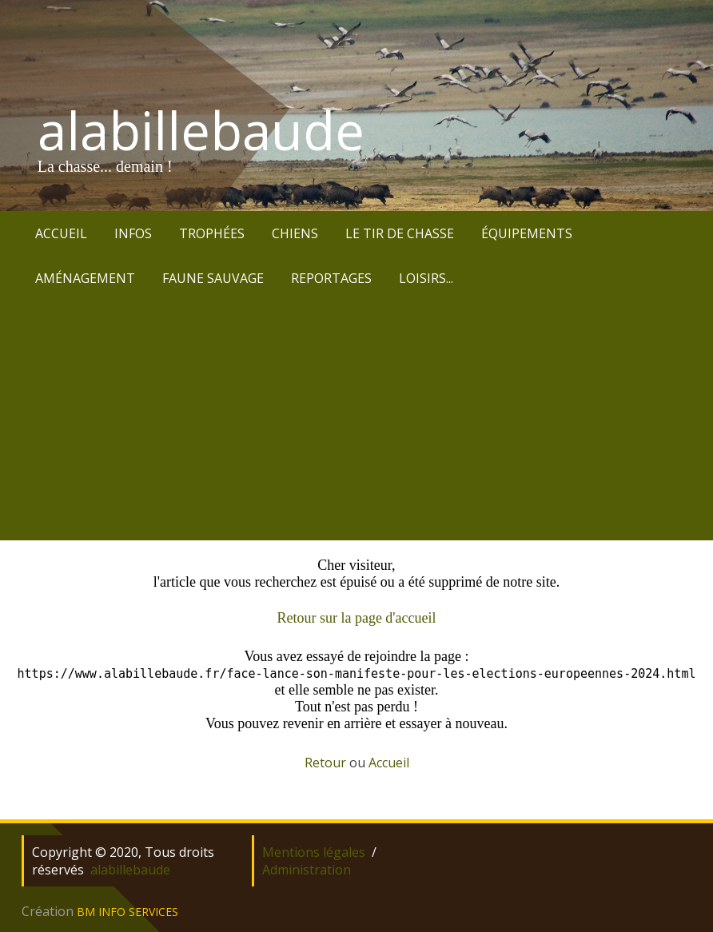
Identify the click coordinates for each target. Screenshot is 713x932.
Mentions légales (313, 852)
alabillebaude (201, 130)
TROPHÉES (212, 233)
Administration (306, 869)
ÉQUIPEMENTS (526, 233)
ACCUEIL (61, 233)
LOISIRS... (426, 278)
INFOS (133, 233)
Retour (325, 762)
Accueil (388, 762)
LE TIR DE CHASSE (399, 233)
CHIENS (295, 233)
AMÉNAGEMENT (85, 278)
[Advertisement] (356, 420)
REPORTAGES (331, 278)
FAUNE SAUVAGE (213, 278)
